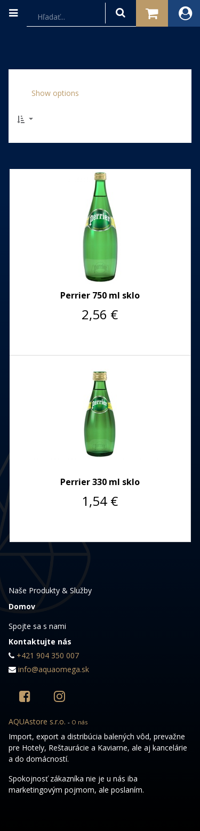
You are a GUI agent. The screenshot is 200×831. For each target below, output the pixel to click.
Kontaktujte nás (40, 641)
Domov (22, 606)
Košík (152, 11)
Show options (55, 93)
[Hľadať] (120, 13)
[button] (28, 119)
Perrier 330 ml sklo (100, 482)
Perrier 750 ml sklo (100, 295)
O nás (79, 722)
